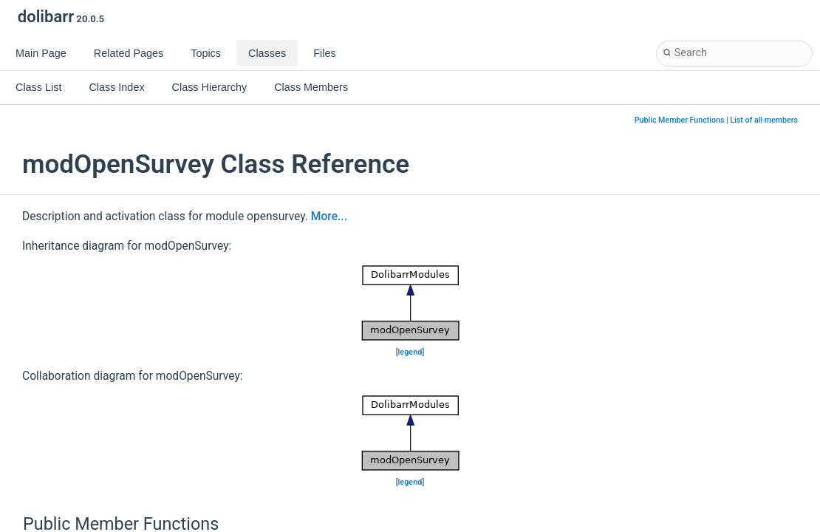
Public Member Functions (680, 120)
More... (329, 216)
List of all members (764, 120)
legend (410, 352)
